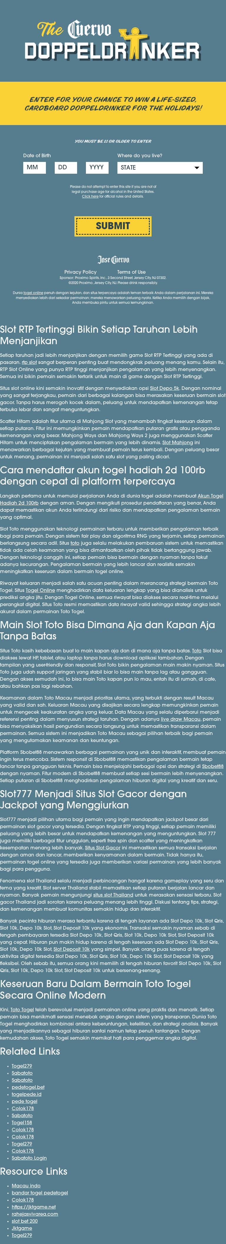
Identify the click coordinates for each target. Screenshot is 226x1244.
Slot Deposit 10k (72, 949)
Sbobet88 (213, 766)
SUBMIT (113, 227)
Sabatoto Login (29, 1158)
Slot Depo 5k (164, 388)
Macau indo (26, 1186)
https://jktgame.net (34, 1207)
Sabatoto (22, 1073)
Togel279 (22, 1066)
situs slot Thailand (113, 895)
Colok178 (23, 1109)
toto (75, 543)
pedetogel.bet (28, 1087)
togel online (33, 293)
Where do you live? (139, 156)
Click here (90, 196)
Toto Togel (22, 1010)
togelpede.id (26, 1094)
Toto (197, 651)
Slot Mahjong (177, 443)
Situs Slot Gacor (102, 848)
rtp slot (29, 362)
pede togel (24, 1101)
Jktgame (22, 1228)
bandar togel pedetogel (40, 1193)
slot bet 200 (25, 1221)
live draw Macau (180, 719)
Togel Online (40, 590)
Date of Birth (37, 156)
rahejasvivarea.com (35, 1214)
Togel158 (22, 1123)
